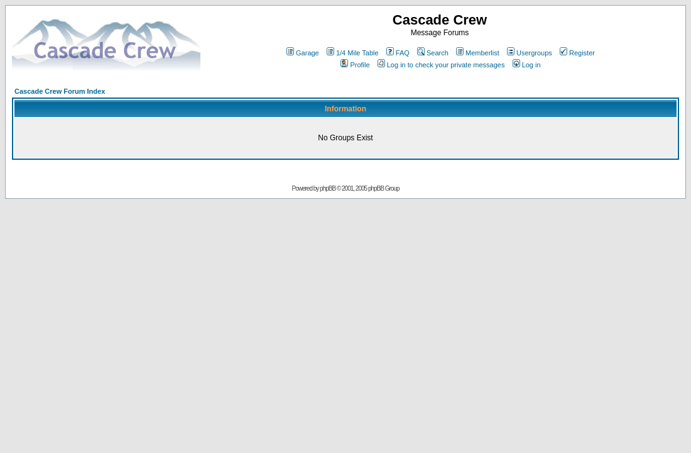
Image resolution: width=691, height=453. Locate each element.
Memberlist (477, 53)
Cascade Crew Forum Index (59, 91)
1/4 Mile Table (353, 53)
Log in (527, 65)
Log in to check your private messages (441, 65)
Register (577, 53)
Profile (354, 65)
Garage (302, 53)
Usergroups (529, 53)
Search (433, 53)
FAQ (398, 53)
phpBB (327, 188)
